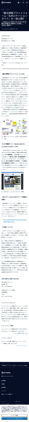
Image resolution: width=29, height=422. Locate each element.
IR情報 (3, 384)
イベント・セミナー (22, 345)
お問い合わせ (18, 401)
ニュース (8, 9)
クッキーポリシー (19, 411)
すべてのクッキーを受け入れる (14, 418)
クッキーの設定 (14, 415)
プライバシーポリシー (19, 404)
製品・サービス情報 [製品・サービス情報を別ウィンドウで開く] (6, 394)
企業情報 (3, 380)
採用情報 (3, 387)
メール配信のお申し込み (21, 333)
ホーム (2, 9)
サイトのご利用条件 (5, 404)
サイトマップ (4, 401)
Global (8, 376)
